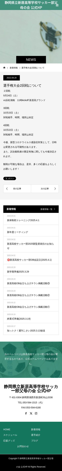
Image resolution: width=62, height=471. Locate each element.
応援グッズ (9, 440)
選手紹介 (35, 435)
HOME (6, 429)
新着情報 (35, 429)
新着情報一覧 (46, 209)
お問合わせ (23, 446)
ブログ (34, 440)
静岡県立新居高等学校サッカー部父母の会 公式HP (31, 5)
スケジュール (10, 435)
